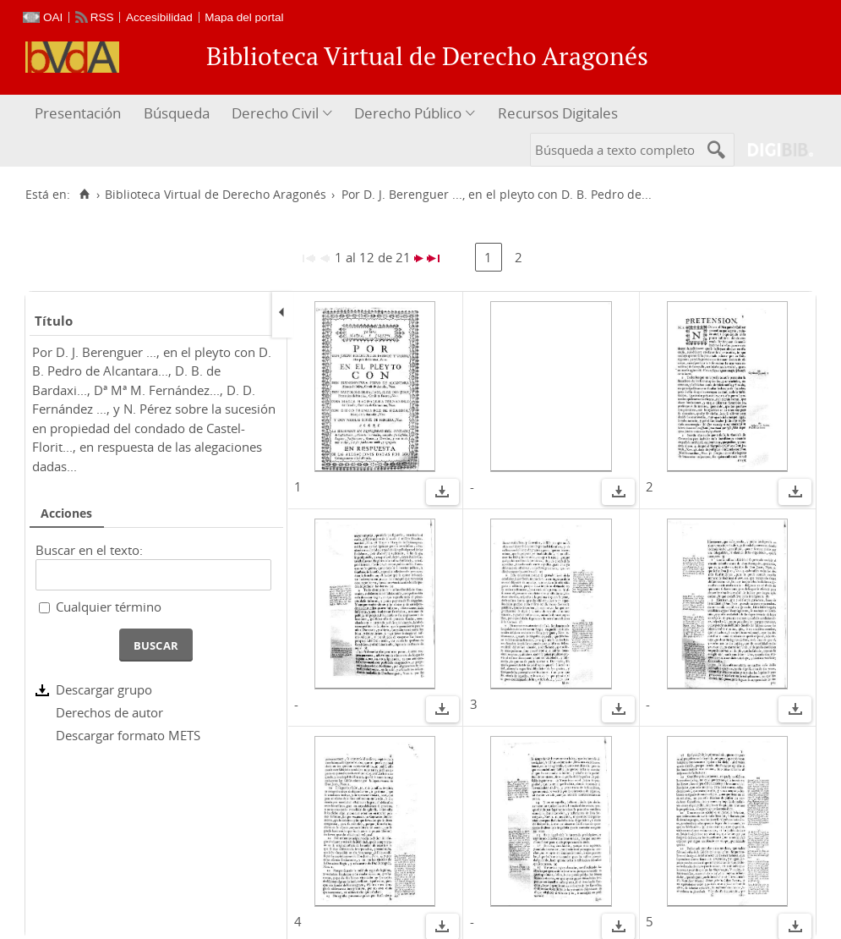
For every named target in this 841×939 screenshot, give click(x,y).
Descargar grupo (104, 689)
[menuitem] (80, 114)
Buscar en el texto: (89, 549)
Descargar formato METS (128, 735)
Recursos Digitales (558, 113)
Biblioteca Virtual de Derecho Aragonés (215, 194)
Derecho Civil (275, 113)
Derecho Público (407, 113)
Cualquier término (108, 606)
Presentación (78, 113)
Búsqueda (177, 113)
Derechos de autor (109, 712)
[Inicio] (84, 194)
